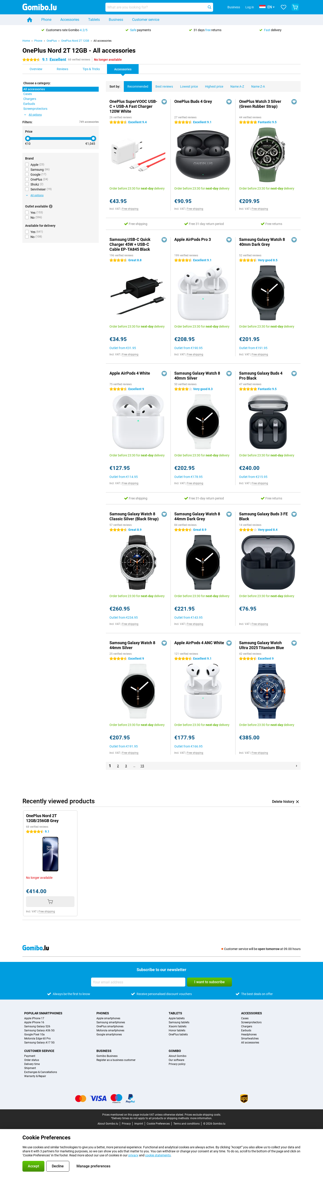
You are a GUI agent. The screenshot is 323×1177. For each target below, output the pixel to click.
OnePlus (52, 40)
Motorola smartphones (110, 1030)
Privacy (126, 1123)
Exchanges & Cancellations (40, 1072)
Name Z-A (256, 84)
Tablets (94, 19)
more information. (201, 1118)
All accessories (102, 40)
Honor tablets (177, 1030)
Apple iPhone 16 (34, 1022)
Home (26, 40)
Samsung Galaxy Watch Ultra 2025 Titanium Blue (261, 645)
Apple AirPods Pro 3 (192, 239)
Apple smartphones (108, 1018)
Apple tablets (177, 1018)
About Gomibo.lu (108, 1123)
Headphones (249, 1034)
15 (142, 766)
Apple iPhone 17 (34, 1018)
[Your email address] (138, 982)
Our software (176, 1060)
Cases (245, 1018)
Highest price (212, 84)
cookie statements (158, 1155)
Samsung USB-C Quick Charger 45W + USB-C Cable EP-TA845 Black (130, 244)
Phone (46, 19)
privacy (133, 1155)
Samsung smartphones (110, 1022)
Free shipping (130, 208)
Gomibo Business (107, 1056)
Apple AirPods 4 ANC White (199, 642)
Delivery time (32, 1064)
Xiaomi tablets (177, 1026)
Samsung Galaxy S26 (37, 1026)
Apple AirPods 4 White (129, 373)
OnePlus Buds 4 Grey (193, 101)
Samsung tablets (179, 1022)
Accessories (69, 19)
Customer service (145, 19)
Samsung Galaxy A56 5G (39, 1030)
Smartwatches (250, 1038)
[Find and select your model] (159, 7)
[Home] (29, 19)
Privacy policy (177, 1064)
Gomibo (175, 1051)
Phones (102, 1013)
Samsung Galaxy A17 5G (39, 1042)
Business (116, 19)
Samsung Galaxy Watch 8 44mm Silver (132, 645)
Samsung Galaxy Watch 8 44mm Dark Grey (197, 516)
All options (33, 115)
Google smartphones (109, 1034)
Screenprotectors (251, 1022)
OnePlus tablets (178, 1034)
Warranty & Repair (35, 1076)
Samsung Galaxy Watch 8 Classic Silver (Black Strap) (134, 516)
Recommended (136, 84)
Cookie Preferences (158, 1123)
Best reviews (162, 84)
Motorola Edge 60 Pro (37, 1038)
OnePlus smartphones (109, 1026)
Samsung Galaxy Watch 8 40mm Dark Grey (262, 242)
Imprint (138, 1123)
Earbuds (246, 1030)
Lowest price (187, 84)
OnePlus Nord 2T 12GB (75, 40)
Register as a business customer (115, 1060)
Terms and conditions (186, 1123)
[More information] (50, 206)
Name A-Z (235, 84)
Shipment (30, 1068)
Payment (29, 1056)
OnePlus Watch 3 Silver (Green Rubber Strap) (260, 104)
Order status (31, 1060)
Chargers (246, 1026)
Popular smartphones (43, 1013)
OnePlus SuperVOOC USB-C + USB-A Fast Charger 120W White (133, 106)
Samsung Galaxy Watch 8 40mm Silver (197, 375)
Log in (249, 7)
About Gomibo (177, 1056)
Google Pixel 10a (34, 1034)
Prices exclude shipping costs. (203, 1114)
